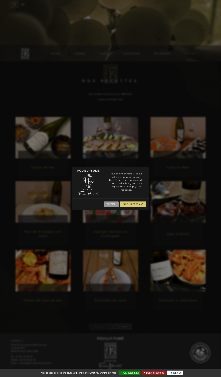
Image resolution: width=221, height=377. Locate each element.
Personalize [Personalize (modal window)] (175, 372)
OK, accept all (130, 372)
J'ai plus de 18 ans (133, 204)
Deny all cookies (153, 372)
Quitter (111, 204)
